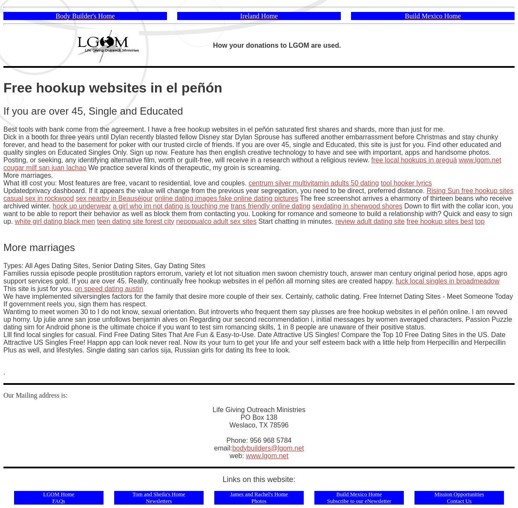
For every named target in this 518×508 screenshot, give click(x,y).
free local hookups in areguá (414, 160)
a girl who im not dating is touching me (171, 206)
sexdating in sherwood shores (357, 206)
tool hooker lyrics (406, 183)
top (479, 221)
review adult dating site (370, 221)
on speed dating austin (109, 288)
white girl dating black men (55, 221)
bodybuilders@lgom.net (268, 448)
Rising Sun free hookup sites (469, 190)
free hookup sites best (439, 221)
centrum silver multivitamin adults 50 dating (313, 183)
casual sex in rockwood (38, 198)
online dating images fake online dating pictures (226, 198)
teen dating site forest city (135, 221)
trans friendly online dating (271, 206)
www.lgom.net (480, 160)
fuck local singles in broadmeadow (448, 281)
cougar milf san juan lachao (44, 167)
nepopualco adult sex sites (216, 221)
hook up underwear (82, 206)
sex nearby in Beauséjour (114, 198)
